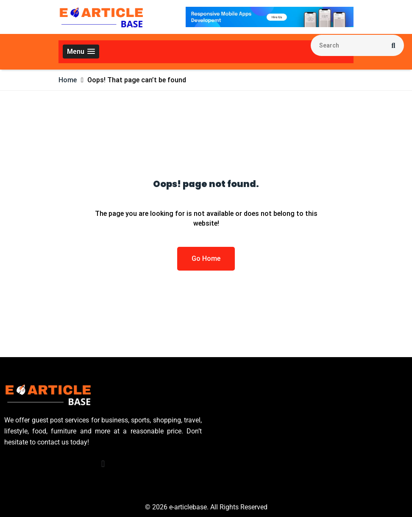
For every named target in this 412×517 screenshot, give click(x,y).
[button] (81, 52)
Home (67, 80)
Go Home (206, 258)
